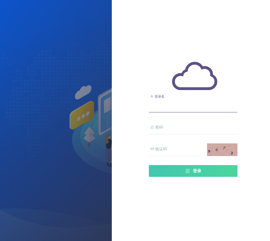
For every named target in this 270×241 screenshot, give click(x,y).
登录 (193, 171)
